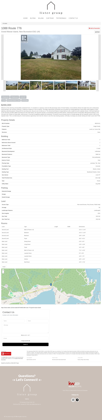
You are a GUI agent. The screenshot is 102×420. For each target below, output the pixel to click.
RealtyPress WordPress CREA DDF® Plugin (10, 363)
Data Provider (55, 357)
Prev (2, 57)
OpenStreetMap (84, 303)
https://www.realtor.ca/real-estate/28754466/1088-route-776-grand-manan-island (21, 307)
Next (99, 57)
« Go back (4, 23)
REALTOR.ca (5, 357)
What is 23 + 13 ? (25, 335)
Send (25, 344)
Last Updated (29, 357)
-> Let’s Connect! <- (27, 380)
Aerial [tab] (3, 266)
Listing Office (80, 357)
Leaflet (78, 303)
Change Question (25, 340)
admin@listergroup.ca (35, 404)
